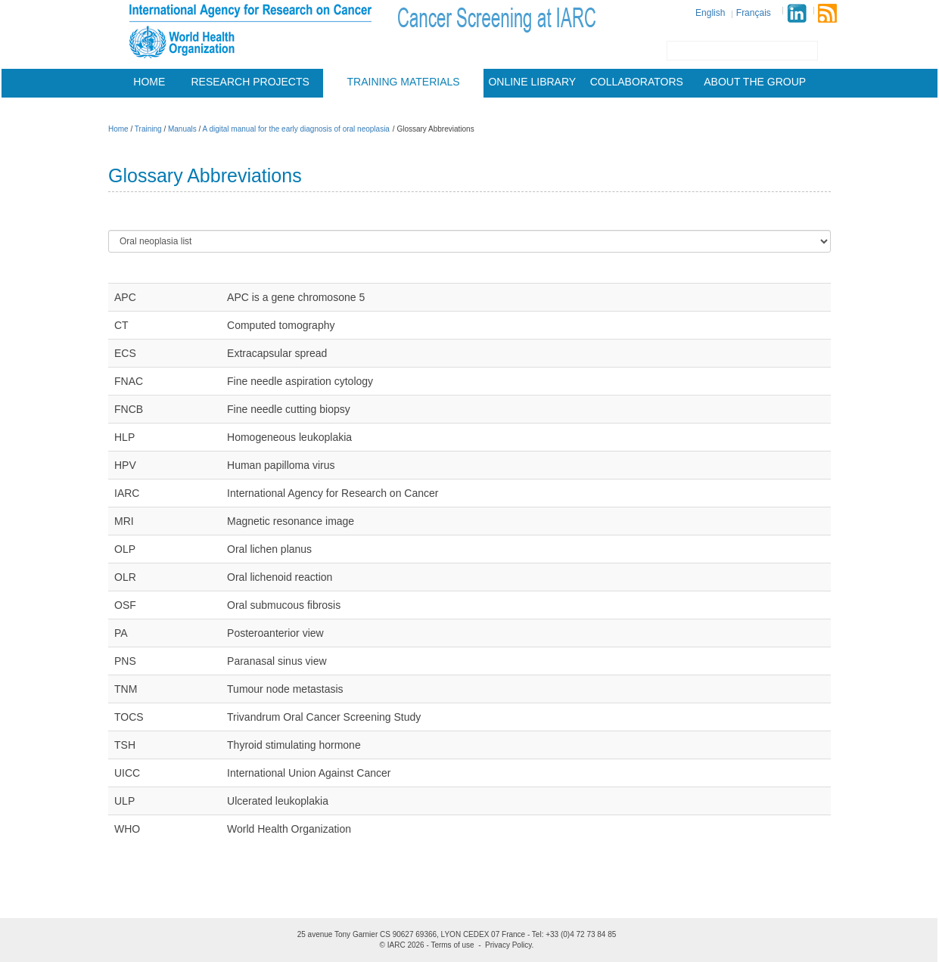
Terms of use (452, 945)
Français (753, 13)
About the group (755, 82)
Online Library (532, 82)
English (710, 13)
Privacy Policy (508, 945)
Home (149, 82)
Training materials (403, 82)
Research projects (250, 82)
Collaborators (636, 82)
